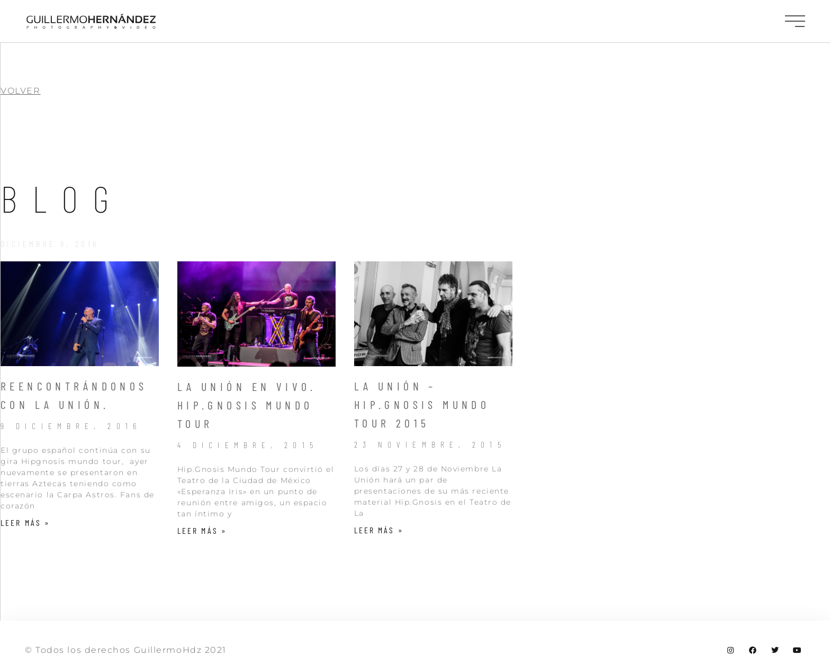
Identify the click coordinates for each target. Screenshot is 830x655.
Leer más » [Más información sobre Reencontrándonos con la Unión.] (25, 522)
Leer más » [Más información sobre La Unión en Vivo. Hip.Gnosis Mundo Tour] (202, 530)
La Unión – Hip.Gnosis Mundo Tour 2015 (422, 404)
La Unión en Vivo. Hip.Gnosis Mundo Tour (247, 404)
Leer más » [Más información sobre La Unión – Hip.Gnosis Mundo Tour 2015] (379, 530)
